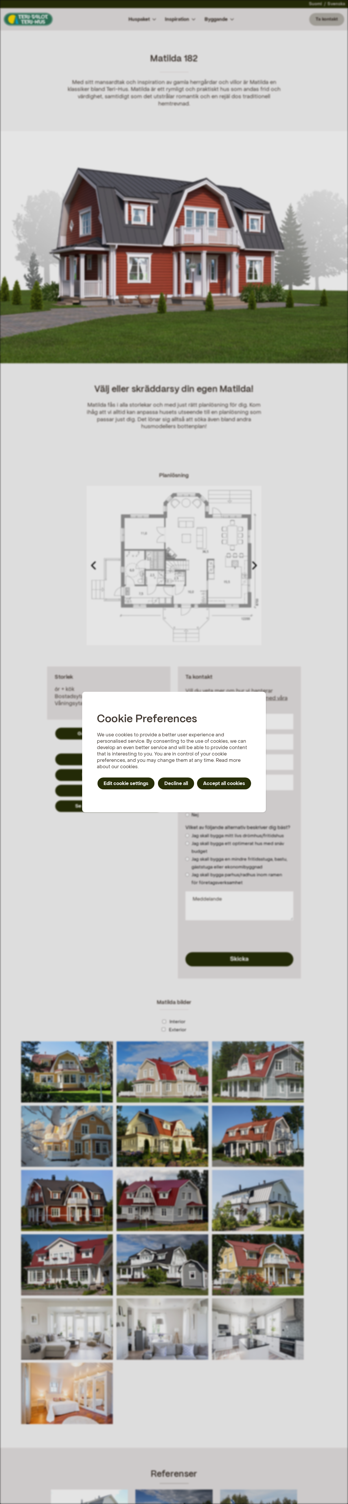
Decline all (176, 783)
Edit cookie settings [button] (126, 783)
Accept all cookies (224, 783)
